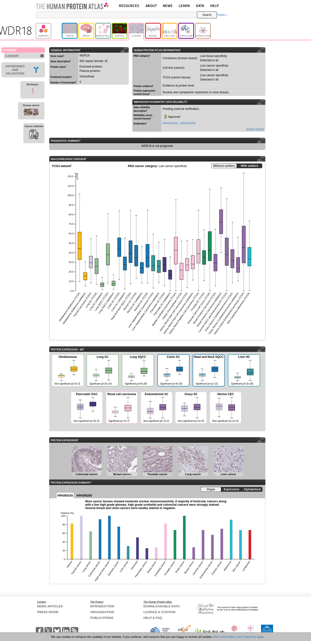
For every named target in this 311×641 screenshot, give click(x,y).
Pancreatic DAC (86, 407)
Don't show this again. (251, 637)
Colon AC (173, 370)
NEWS (168, 5)
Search (207, 15)
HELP (214, 5)
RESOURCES (129, 5)
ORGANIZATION (102, 612)
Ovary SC (191, 407)
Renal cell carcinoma (121, 408)
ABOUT (151, 5)
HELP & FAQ (152, 618)
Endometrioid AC (156, 407)
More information (224, 637)
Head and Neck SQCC (208, 370)
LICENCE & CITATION (159, 612)
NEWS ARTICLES (50, 606)
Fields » (222, 15)
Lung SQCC (137, 370)
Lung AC (102, 370)
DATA (200, 5)
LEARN (184, 5)
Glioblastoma (67, 370)
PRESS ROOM (47, 612)
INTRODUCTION (102, 606)
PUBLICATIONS (102, 618)
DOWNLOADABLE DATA (161, 606)
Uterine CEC (225, 407)
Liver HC (244, 370)
